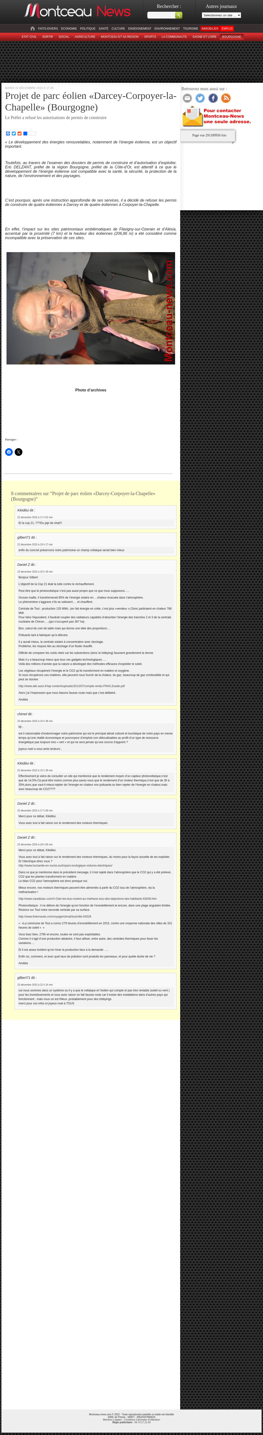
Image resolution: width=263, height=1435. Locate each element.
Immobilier (209, 28)
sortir (47, 36)
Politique (88, 28)
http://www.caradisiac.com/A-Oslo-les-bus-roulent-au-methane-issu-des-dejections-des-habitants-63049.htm (88, 898)
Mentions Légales (112, 1419)
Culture (118, 28)
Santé (103, 28)
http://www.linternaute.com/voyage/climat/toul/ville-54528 (55, 916)
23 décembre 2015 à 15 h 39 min (35, 770)
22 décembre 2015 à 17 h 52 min (35, 517)
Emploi (227, 28)
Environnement (167, 28)
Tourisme (190, 28)
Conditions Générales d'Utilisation (142, 1419)
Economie (69, 28)
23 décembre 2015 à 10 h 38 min (35, 721)
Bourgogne (231, 36)
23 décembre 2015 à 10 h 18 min (35, 571)
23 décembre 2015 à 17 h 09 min (35, 810)
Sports (150, 36)
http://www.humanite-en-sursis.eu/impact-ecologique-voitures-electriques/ (65, 865)
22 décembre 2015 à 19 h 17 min (35, 544)
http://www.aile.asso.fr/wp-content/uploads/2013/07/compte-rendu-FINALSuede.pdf (72, 686)
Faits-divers (48, 28)
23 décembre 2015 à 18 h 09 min (35, 844)
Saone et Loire (204, 36)
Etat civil (29, 36)
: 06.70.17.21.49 (131, 1422)
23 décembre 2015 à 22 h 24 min (35, 984)
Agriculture (85, 36)
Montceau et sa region (119, 36)
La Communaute (174, 36)
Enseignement (139, 28)
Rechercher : (169, 6)
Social (64, 36)
